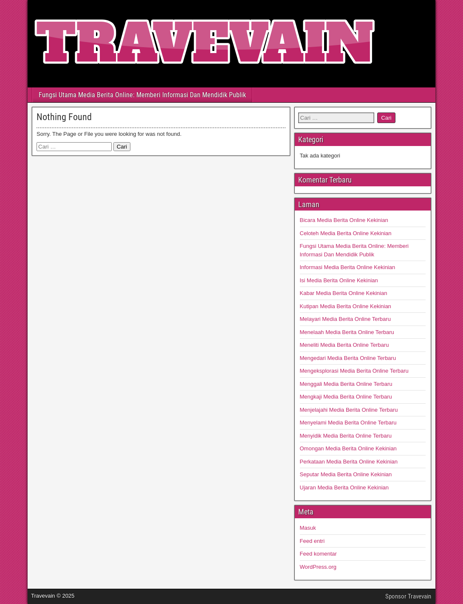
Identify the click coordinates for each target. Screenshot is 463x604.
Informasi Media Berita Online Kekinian (347, 267)
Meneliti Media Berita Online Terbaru (344, 345)
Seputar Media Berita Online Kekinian (346, 474)
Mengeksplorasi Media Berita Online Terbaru (354, 371)
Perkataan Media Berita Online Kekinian (349, 461)
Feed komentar (318, 554)
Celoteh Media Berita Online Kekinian (346, 233)
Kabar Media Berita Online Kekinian (343, 293)
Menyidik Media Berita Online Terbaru (346, 436)
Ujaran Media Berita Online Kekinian (344, 487)
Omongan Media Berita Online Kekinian (348, 448)
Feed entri (312, 541)
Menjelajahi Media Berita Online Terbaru (349, 410)
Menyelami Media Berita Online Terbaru (348, 422)
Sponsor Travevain (408, 596)
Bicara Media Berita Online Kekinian (344, 220)
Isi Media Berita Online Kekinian (339, 280)
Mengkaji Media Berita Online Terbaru (346, 396)
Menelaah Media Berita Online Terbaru (347, 332)
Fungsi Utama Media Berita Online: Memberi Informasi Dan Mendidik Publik (142, 95)
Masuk (308, 528)
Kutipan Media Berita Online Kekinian (345, 306)
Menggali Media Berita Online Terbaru (346, 384)
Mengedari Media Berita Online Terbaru (348, 358)
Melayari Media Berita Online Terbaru (345, 319)
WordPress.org (318, 567)
